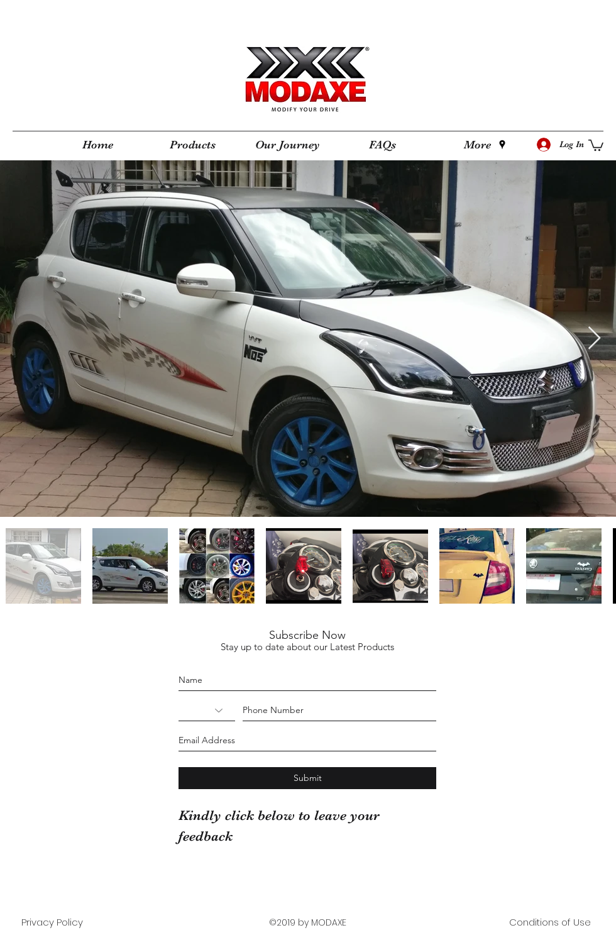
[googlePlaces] (502, 144)
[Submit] (307, 778)
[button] (595, 144)
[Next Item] (594, 338)
